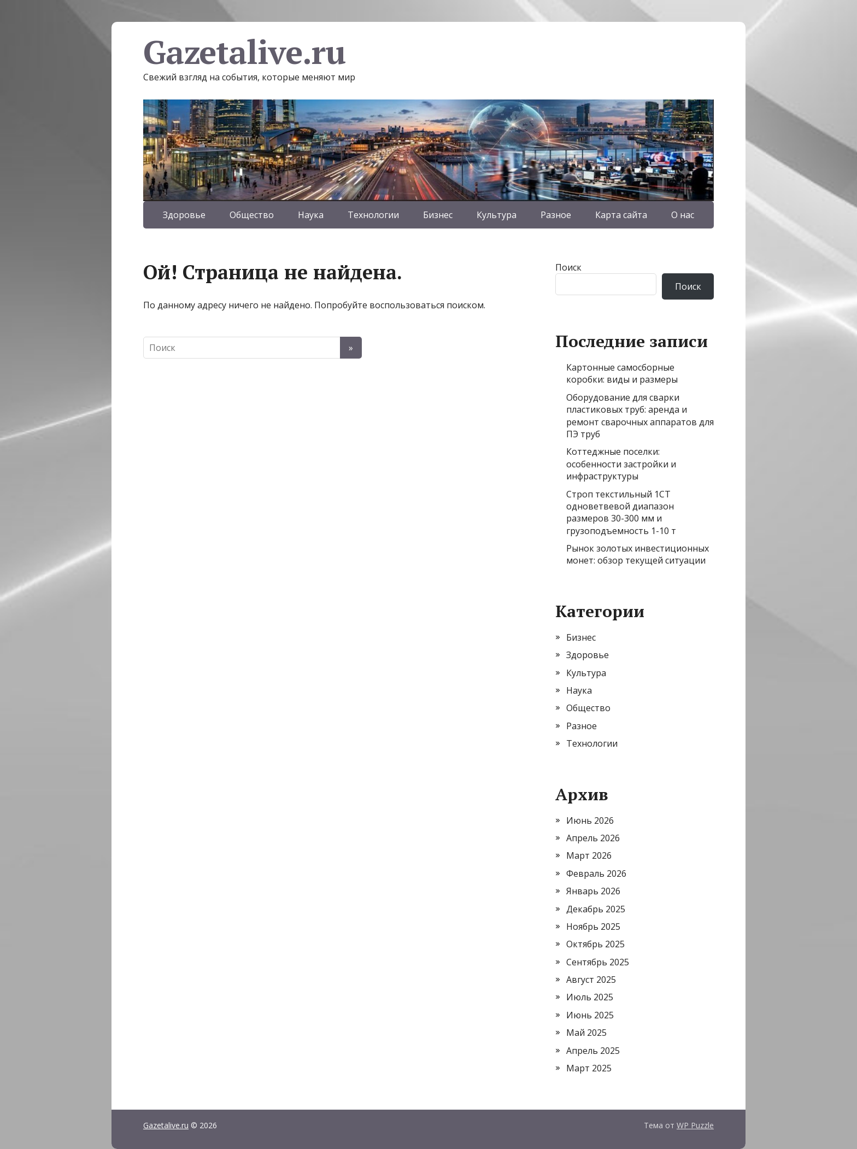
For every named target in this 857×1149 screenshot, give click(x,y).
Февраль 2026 (596, 873)
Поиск (568, 267)
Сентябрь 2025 (597, 962)
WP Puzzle (695, 1125)
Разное (556, 215)
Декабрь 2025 (595, 909)
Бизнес (438, 215)
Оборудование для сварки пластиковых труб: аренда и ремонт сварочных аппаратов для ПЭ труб (640, 415)
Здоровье (184, 215)
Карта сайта (621, 215)
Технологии (373, 215)
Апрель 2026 (593, 838)
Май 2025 (586, 1033)
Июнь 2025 (590, 1015)
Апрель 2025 (593, 1051)
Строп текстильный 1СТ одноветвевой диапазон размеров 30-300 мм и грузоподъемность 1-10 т (621, 512)
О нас (682, 215)
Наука (311, 215)
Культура (496, 215)
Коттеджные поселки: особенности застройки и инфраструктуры (621, 463)
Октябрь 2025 (595, 944)
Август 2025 (591, 980)
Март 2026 (589, 855)
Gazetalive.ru (244, 52)
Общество (252, 215)
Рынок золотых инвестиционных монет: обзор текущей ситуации (637, 554)
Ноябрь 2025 (593, 927)
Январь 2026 (593, 891)
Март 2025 (589, 1068)
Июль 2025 (589, 997)
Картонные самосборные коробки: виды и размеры (622, 373)
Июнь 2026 (590, 820)
